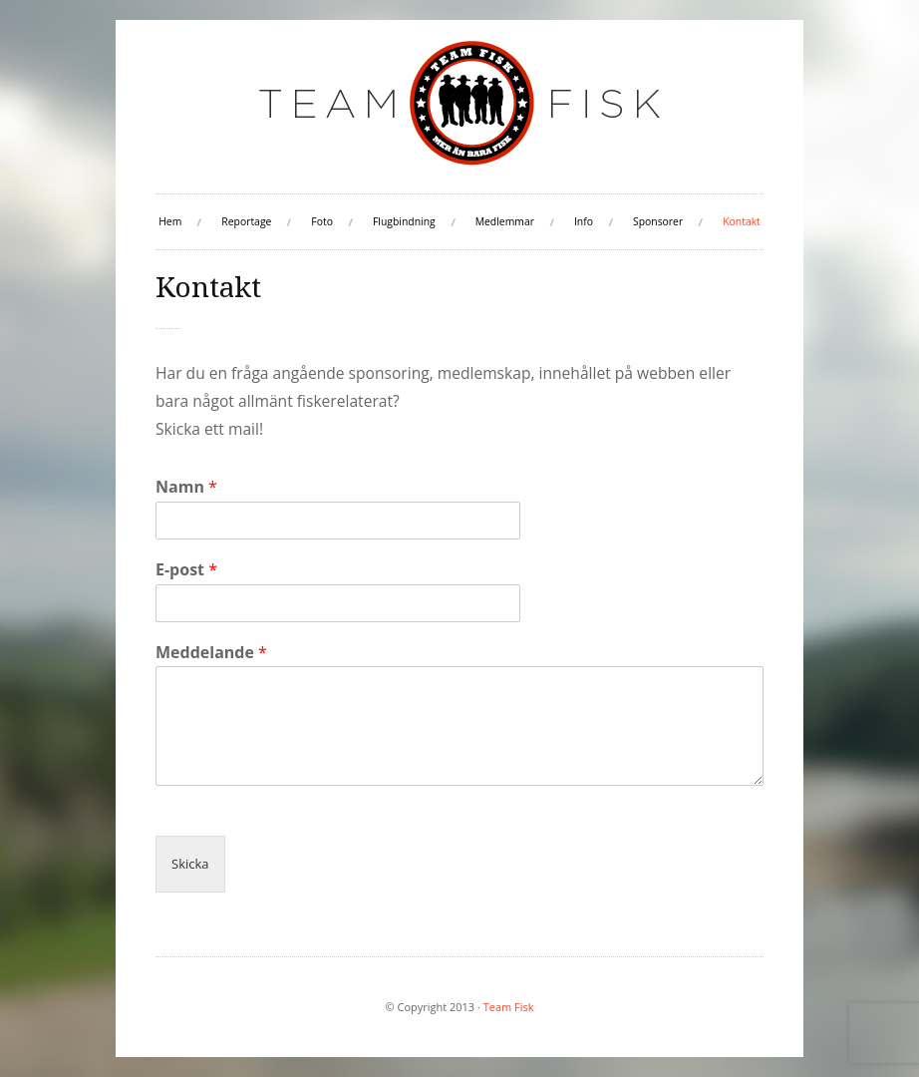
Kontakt (742, 221)
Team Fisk (508, 1006)
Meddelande (211, 652)
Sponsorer (658, 221)
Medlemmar (504, 221)
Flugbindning (404, 221)
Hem (169, 221)
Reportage (246, 221)
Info (583, 221)
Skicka (190, 864)
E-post (186, 569)
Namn (186, 487)
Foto (322, 221)
